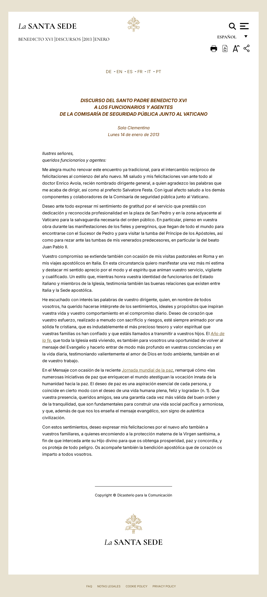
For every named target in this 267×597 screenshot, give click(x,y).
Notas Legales (108, 586)
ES (129, 71)
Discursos (69, 39)
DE (109, 71)
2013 (88, 39)
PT (158, 71)
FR (139, 71)
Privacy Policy (164, 586)
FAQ (89, 586)
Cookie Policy (136, 586)
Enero (102, 39)
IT (149, 71)
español (229, 38)
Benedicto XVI (36, 39)
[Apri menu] (244, 26)
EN (119, 71)
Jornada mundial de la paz (147, 370)
